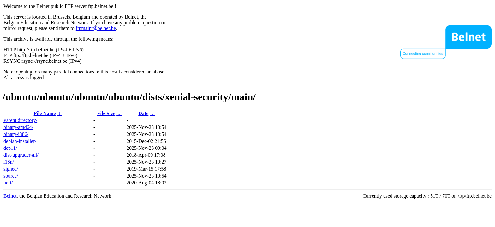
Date (143, 113)
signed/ (10, 169)
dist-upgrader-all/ (21, 155)
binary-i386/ (15, 134)
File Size (106, 113)
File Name (45, 113)
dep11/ (10, 148)
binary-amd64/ (18, 127)
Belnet (10, 196)
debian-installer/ (19, 141)
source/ (10, 175)
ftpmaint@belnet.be (96, 28)
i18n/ (8, 162)
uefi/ (8, 182)
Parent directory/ (20, 120)
